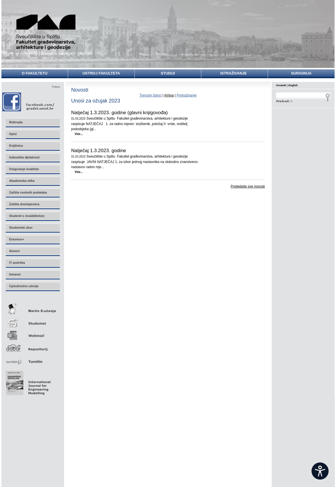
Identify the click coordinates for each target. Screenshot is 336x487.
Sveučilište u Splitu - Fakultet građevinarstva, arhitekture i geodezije (46, 32)
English (293, 85)
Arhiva (169, 95)
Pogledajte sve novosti (248, 186)
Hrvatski (281, 85)
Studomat (32, 320)
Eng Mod (27, 381)
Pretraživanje (186, 95)
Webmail (32, 333)
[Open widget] (320, 471)
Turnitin (32, 359)
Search (303, 100)
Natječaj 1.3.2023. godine (98, 150)
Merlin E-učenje (32, 307)
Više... (79, 134)
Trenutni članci (151, 95)
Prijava (56, 86)
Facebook (28, 102)
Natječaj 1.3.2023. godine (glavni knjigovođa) (119, 112)
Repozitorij (32, 346)
